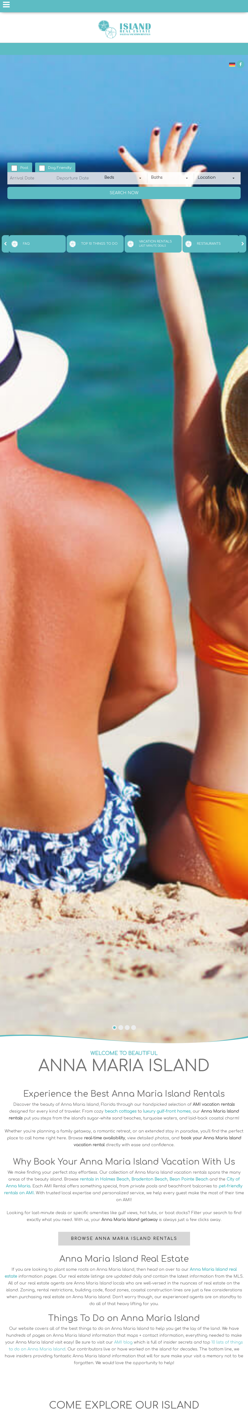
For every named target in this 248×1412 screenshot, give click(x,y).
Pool (24, 168)
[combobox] (124, 178)
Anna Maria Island (124, 29)
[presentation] (5, 244)
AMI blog (123, 1342)
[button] (114, 1027)
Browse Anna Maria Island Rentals (124, 1238)
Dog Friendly (59, 168)
